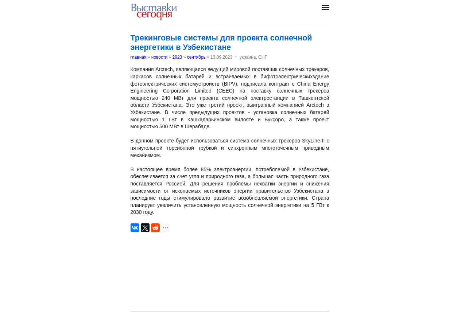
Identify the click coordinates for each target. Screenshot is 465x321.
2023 (177, 57)
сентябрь (196, 57)
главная (139, 57)
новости (159, 57)
